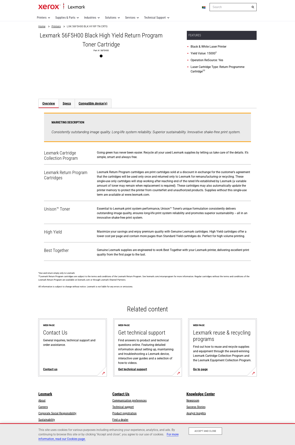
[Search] (253, 7)
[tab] (48, 103)
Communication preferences (129, 400)
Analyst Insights (196, 413)
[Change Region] (203, 7)
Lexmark (45, 394)
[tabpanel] (147, 187)
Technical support (123, 407)
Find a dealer (120, 419)
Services (130, 17)
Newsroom (192, 400)
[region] (147, 434)
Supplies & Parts (65, 17)
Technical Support (155, 17)
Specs (67, 103)
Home (61, 6)
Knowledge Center (200, 394)
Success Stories (195, 407)
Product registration (124, 413)
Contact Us (120, 394)
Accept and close (205, 431)
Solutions (110, 17)
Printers (41, 17)
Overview (48, 103)
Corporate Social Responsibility (57, 413)
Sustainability (46, 419)
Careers (43, 407)
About (42, 400)
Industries (90, 17)
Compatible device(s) (93, 103)
